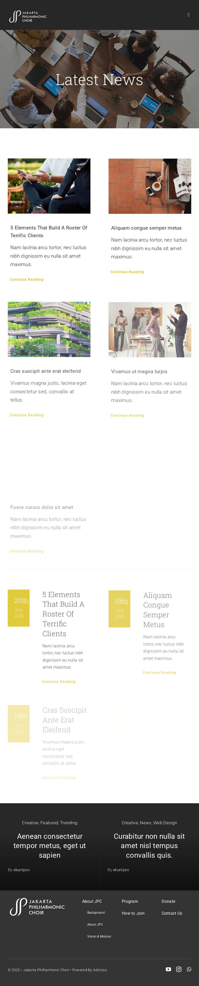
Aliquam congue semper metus (146, 229)
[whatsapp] (189, 969)
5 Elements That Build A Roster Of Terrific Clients (63, 616)
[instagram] (178, 969)
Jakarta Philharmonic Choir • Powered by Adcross (65, 970)
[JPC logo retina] (28, 10)
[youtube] (168, 969)
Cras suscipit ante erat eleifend (45, 374)
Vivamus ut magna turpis (139, 374)
